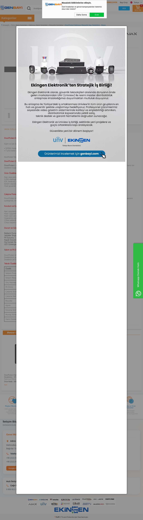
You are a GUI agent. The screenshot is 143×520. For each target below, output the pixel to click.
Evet (97, 15)
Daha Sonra (81, 15)
